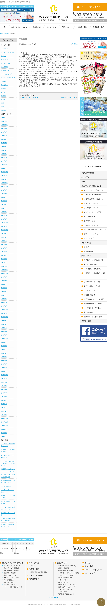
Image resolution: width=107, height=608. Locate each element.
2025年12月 (4, 121)
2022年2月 (4, 215)
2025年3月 (4, 150)
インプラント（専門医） (66, 589)
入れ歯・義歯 (62, 591)
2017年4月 (4, 404)
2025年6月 (4, 139)
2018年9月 (4, 342)
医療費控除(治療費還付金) (38, 572)
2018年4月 (4, 360)
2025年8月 (4, 132)
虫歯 (2, 106)
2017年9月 (4, 386)
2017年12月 (4, 375)
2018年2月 (4, 367)
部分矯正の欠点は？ (7, 486)
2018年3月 (4, 364)
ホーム (3, 27)
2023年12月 (4, 172)
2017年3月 (4, 407)
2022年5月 (4, 204)
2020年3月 (4, 299)
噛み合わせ (4, 85)
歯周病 (3, 99)
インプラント (5, 48)
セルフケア (4, 67)
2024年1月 (4, 168)
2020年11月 (4, 270)
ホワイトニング (5, 70)
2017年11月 (4, 378)
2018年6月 (4, 353)
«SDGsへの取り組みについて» (13, 587)
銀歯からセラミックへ (68, 97)
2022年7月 (4, 197)
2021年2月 (4, 259)
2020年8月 (4, 280)
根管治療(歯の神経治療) (65, 570)
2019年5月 (4, 335)
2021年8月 (4, 237)
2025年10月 (4, 125)
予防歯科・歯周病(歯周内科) (67, 566)
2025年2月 (4, 154)
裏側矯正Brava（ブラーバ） (67, 587)
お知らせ (3, 56)
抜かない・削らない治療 (11, 577)
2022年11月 (4, 183)
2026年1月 (4, 117)
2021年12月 (4, 222)
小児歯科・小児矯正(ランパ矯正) (68, 573)
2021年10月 (4, 230)
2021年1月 (4, 262)
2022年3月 (4, 212)
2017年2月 (4, 411)
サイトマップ (90, 573)
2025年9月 (4, 128)
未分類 (3, 92)
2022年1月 (4, 219)
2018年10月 (4, 338)
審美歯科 (3, 88)
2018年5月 (4, 357)
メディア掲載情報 (87, 173)
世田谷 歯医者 (53, 597)
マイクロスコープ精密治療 (12, 566)
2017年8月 (4, 389)
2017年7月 (4, 393)
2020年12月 (4, 266)
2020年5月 (4, 291)
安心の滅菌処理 (8, 580)
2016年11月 (4, 422)
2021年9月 (4, 233)
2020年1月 (4, 306)
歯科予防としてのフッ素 (30, 97)
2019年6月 (4, 331)
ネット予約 (85, 177)
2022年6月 (4, 201)
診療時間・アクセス (10, 584)
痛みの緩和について (10, 575)
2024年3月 (4, 161)
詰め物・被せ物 (63, 582)
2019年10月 (4, 317)
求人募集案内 (34, 579)
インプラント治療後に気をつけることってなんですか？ (8, 463)
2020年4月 (4, 295)
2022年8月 (4, 193)
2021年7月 (4, 241)
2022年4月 (4, 208)
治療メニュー (67, 27)
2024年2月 (4, 164)
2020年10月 (4, 273)
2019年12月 (4, 309)
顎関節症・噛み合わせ (66, 594)
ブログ (32, 566)
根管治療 (3, 96)
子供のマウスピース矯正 (66, 575)
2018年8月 (4, 346)
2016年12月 (4, 418)
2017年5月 (4, 400)
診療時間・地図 (98, 27)
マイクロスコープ (6, 74)
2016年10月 (4, 425)
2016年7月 (4, 436)
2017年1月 (4, 415)
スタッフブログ (5, 63)
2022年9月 (4, 190)
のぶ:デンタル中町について (91, 186)
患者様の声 (36, 27)
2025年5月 (4, 143)
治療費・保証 (82, 27)
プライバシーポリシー (93, 570)
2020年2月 (4, 302)
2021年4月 (4, 251)
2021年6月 (4, 244)
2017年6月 (4, 396)
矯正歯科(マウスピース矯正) (67, 584)
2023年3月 (4, 179)
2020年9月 (4, 277)
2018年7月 (4, 349)
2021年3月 (4, 255)
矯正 (2, 103)
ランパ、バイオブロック (8, 77)
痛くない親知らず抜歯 (65, 577)
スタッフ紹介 (52, 27)
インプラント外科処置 (7, 52)
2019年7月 (4, 328)
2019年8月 (4, 324)
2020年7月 (4, 284)
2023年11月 (4, 175)
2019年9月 (4, 320)
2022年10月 (4, 186)
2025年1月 (4, 157)
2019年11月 (4, 313)
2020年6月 (4, 288)
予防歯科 (3, 81)
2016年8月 (4, 433)
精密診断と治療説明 (10, 573)
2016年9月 (4, 429)
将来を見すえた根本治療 (11, 568)
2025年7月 (4, 135)
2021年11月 (4, 226)
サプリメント (5, 59)
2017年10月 (4, 382)
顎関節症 (3, 110)
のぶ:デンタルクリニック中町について (17, 27)
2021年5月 (4, 248)
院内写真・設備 (8, 582)
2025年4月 (4, 146)
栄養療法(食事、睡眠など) (12, 570)
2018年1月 (4, 371)
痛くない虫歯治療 (63, 568)
